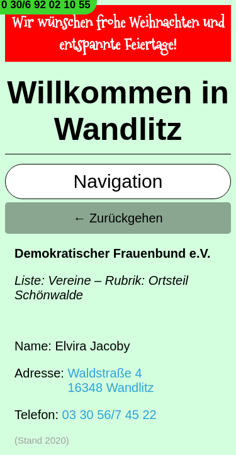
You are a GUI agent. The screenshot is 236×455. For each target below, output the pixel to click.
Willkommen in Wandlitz (117, 111)
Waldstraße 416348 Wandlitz (110, 380)
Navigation (118, 181)
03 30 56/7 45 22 (109, 415)
